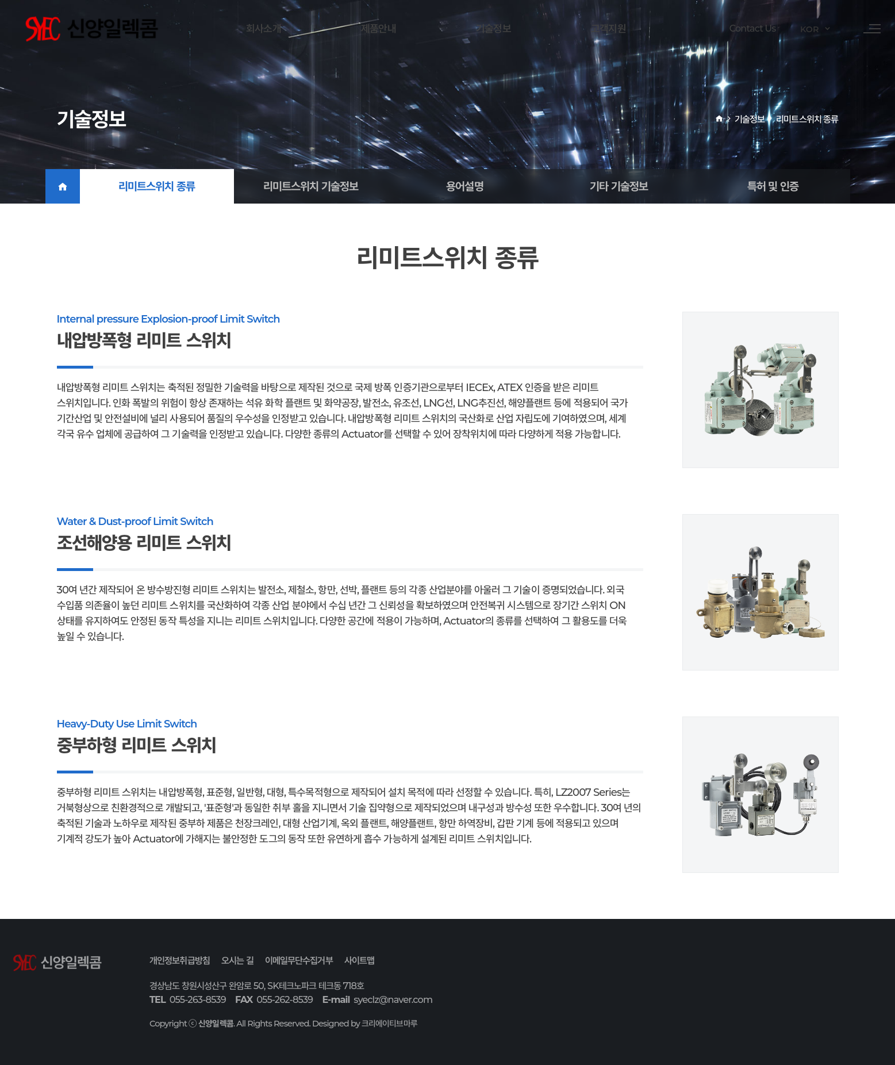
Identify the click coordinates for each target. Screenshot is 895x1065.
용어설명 (464, 186)
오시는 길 (237, 960)
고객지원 (608, 28)
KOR (806, 29)
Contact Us (744, 28)
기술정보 (493, 28)
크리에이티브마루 (389, 1023)
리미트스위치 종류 (156, 186)
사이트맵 (359, 960)
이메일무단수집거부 (299, 960)
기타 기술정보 (619, 186)
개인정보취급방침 (179, 960)
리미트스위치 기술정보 (311, 186)
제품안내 (378, 28)
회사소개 (263, 28)
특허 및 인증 (773, 186)
